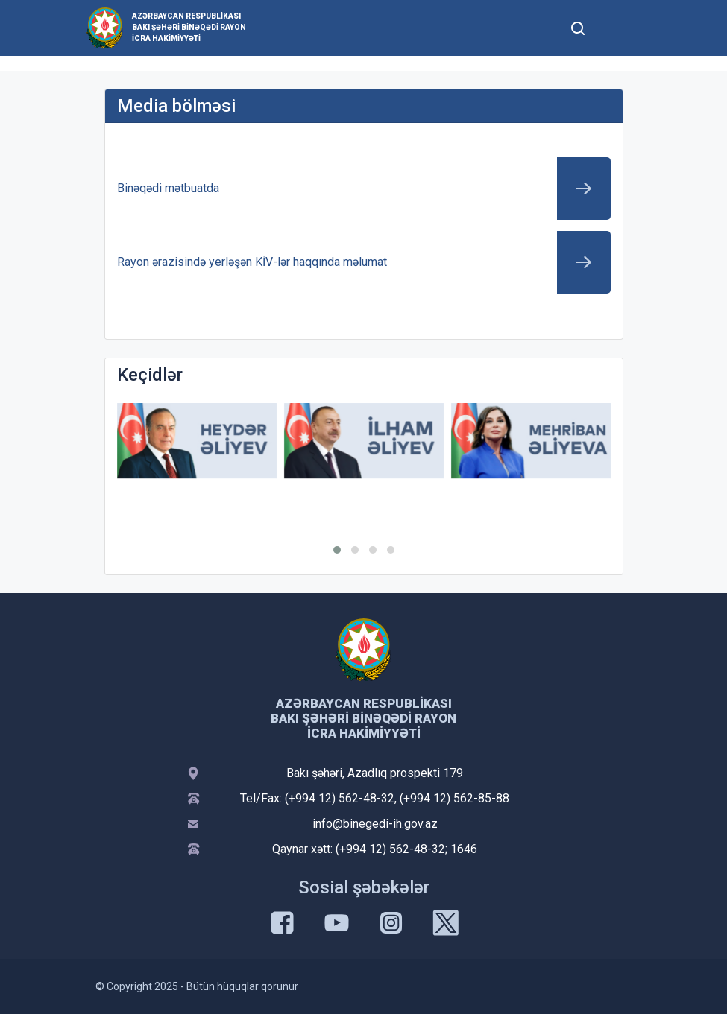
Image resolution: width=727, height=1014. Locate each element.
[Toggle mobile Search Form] (578, 26)
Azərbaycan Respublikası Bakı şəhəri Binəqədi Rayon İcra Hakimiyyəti (189, 27)
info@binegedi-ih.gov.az (375, 824)
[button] (337, 549)
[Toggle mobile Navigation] (615, 28)
